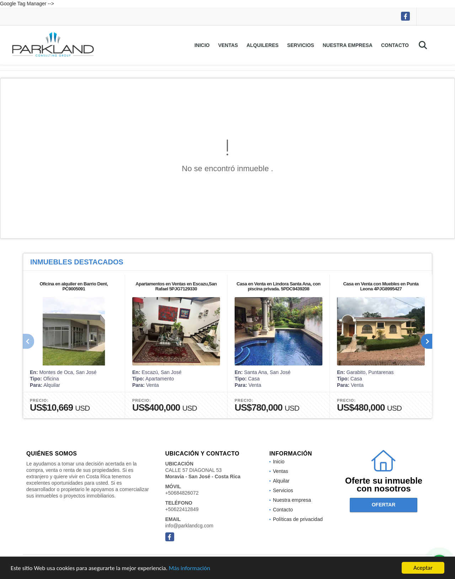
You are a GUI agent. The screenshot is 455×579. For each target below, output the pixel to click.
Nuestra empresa (348, 45)
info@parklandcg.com (189, 525)
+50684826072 (182, 493)
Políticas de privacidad (298, 519)
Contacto (395, 45)
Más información (189, 568)
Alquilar (281, 481)
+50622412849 (182, 509)
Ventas (228, 45)
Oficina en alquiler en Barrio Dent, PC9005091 (74, 286)
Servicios (300, 45)
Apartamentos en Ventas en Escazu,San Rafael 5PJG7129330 (175, 286)
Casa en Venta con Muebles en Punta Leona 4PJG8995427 (380, 286)
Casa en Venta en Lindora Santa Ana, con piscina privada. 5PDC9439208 (279, 286)
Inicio (202, 45)
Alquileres (262, 45)
